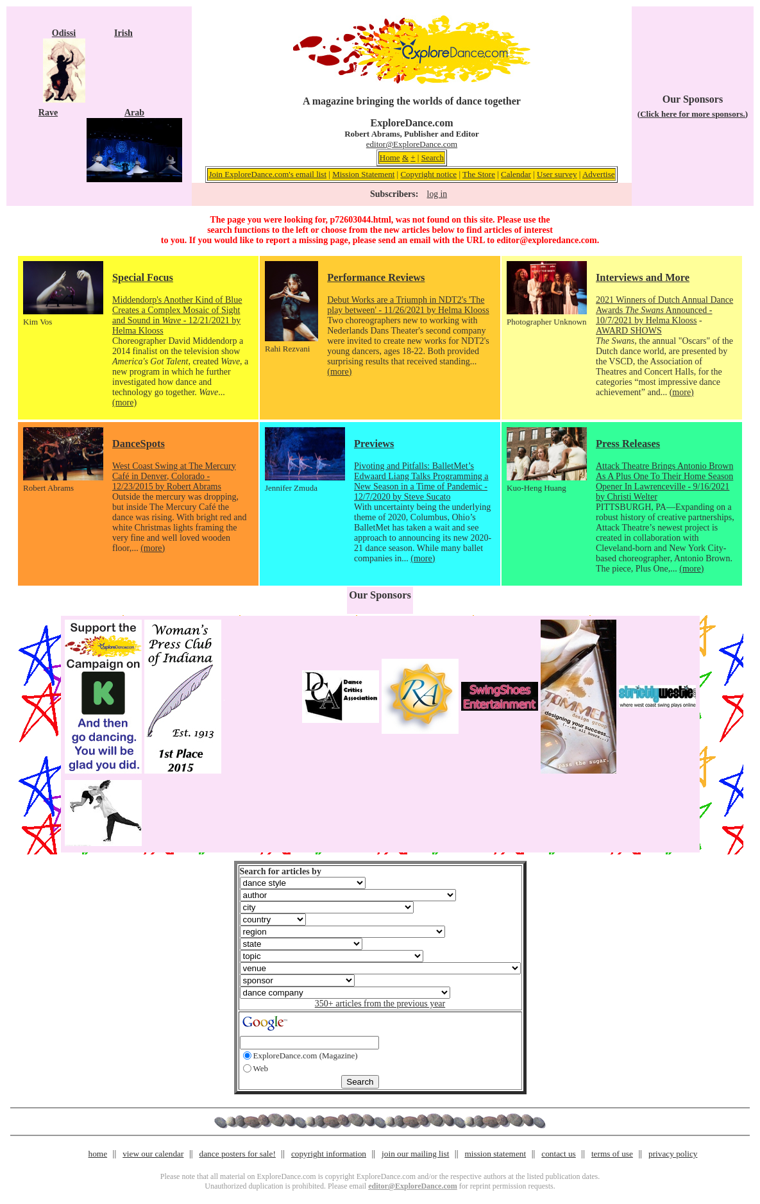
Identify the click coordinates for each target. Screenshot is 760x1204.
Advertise (598, 174)
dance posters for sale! (237, 1153)
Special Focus (142, 277)
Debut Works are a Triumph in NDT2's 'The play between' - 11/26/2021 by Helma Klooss (408, 305)
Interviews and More (642, 277)
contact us (558, 1153)
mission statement (495, 1153)
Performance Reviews (376, 277)
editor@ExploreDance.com (411, 144)
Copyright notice (428, 174)
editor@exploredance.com (546, 240)
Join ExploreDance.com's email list (267, 174)
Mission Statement (363, 174)
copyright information (328, 1153)
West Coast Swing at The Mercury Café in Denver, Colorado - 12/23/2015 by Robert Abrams (174, 476)
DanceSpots (138, 443)
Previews (374, 443)
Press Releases (628, 443)
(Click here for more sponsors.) (693, 114)
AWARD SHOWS (629, 330)
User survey (557, 174)
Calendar (516, 174)
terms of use (612, 1153)
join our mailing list (415, 1153)
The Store (478, 174)
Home (390, 157)
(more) (124, 402)
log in (437, 194)
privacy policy (672, 1153)
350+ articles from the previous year (380, 1003)
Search (432, 157)
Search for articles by (280, 871)
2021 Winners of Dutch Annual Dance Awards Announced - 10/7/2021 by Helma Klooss (664, 310)
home (98, 1153)
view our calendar (152, 1153)
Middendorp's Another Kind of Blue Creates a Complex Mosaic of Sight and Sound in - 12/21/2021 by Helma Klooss (177, 315)
